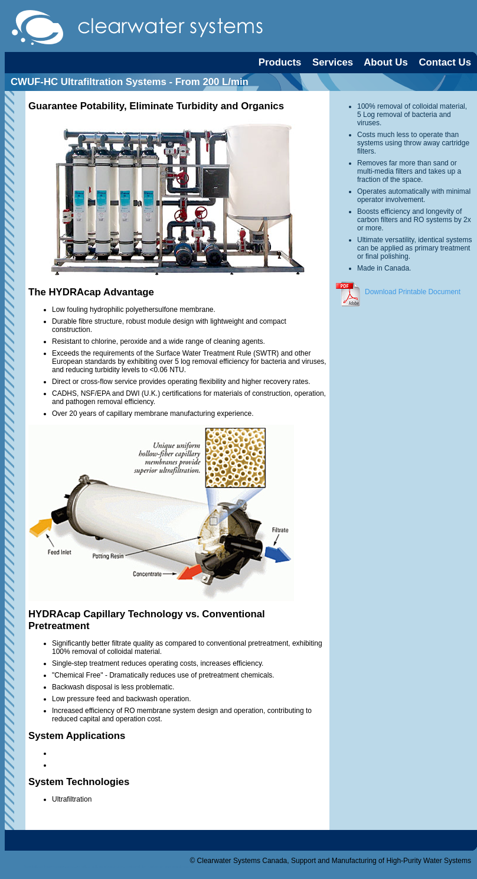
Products (280, 62)
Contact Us (445, 62)
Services (332, 62)
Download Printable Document (397, 292)
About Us (386, 62)
